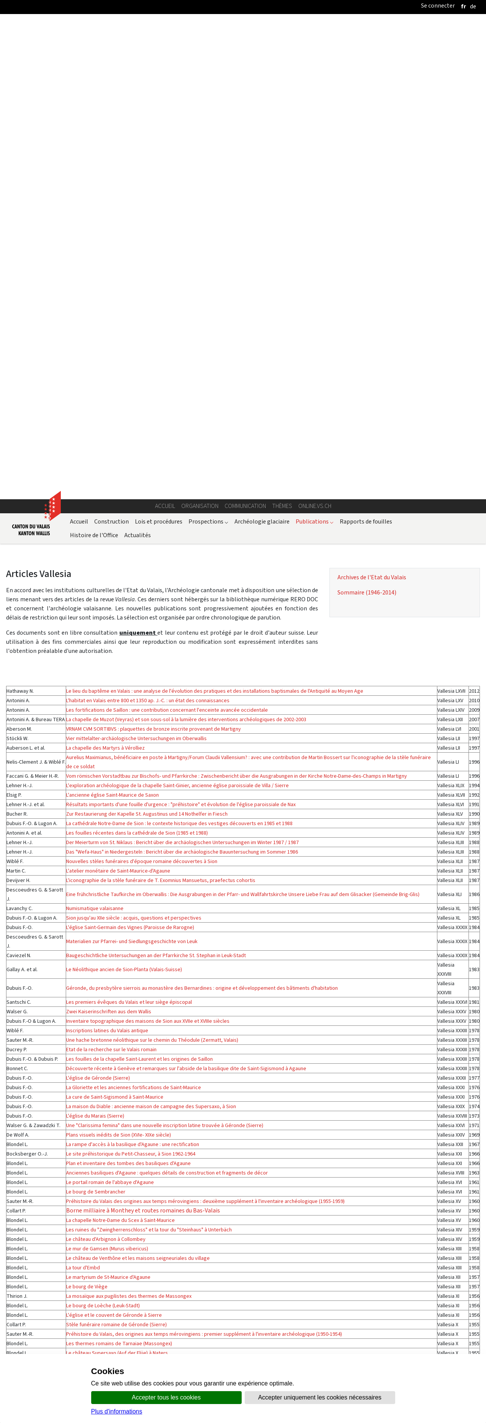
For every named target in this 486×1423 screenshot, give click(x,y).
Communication (245, 84)
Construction (111, 99)
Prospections (208, 99)
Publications (315, 99)
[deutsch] (473, 6)
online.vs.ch (314, 84)
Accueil (165, 84)
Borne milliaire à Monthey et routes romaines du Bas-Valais (143, 881)
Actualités (137, 113)
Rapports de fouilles (366, 99)
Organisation (199, 84)
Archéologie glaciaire (262, 99)
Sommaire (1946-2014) (366, 170)
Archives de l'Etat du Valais (371, 155)
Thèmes (282, 84)
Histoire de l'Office (94, 113)
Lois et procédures (158, 99)
